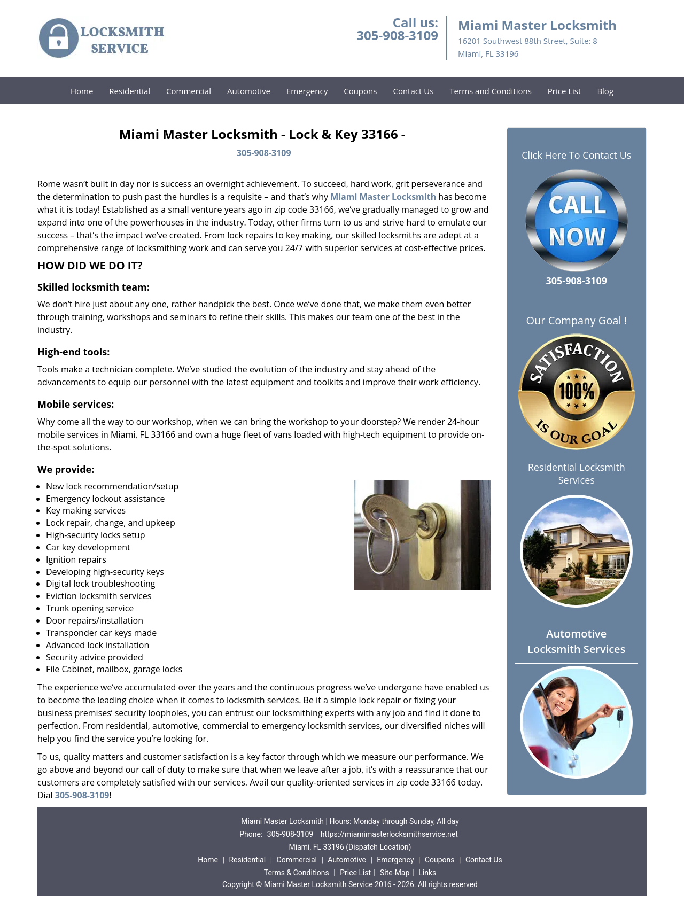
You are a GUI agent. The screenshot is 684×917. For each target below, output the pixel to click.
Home (82, 91)
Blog (605, 91)
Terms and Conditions (490, 91)
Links (427, 872)
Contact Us (413, 91)
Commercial (188, 91)
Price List (564, 91)
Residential (129, 91)
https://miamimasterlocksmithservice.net (389, 834)
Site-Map (394, 872)
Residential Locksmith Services (576, 473)
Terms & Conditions (296, 872)
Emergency (307, 91)
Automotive (248, 91)
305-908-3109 (397, 35)
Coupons (360, 91)
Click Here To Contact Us (576, 155)
